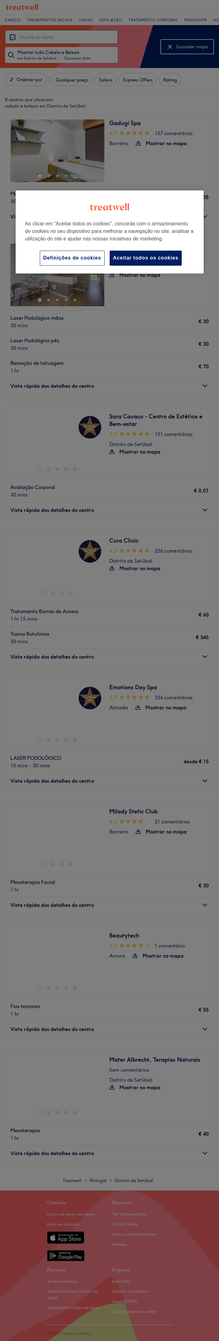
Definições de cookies (72, 257)
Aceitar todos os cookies (146, 257)
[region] (110, 231)
